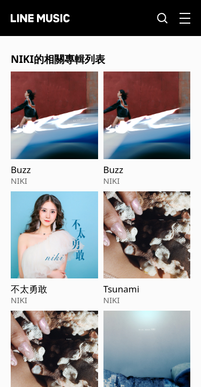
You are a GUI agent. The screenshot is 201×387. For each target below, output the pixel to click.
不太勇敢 (29, 289)
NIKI (19, 180)
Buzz (21, 169)
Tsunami (121, 289)
